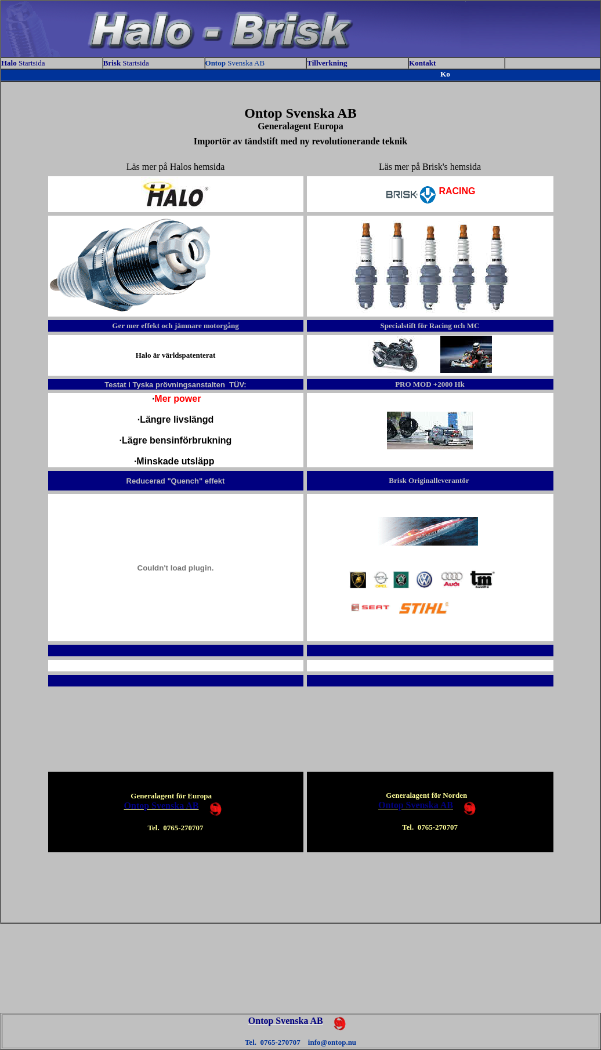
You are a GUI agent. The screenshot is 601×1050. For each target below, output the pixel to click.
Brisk (113, 63)
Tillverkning (328, 63)
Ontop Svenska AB (161, 806)
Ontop (216, 63)
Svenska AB (246, 63)
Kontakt (422, 63)
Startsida (23, 63)
